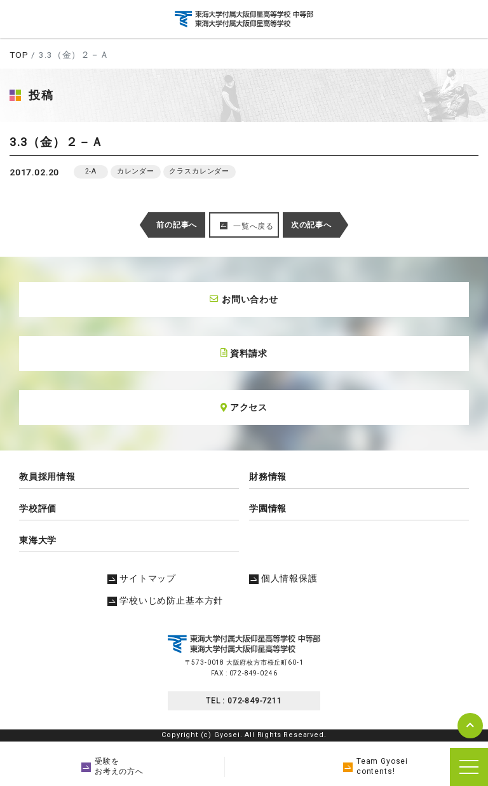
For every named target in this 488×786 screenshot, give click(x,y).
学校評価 (38, 508)
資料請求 (244, 353)
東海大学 (38, 540)
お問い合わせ (244, 299)
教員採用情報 (47, 476)
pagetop (470, 725)
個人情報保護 (283, 578)
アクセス (244, 407)
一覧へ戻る (253, 226)
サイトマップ (141, 578)
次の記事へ (311, 224)
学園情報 (268, 508)
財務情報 (268, 476)
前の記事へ (176, 224)
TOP (19, 55)
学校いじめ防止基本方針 (165, 600)
